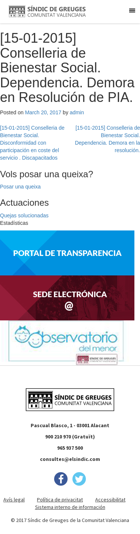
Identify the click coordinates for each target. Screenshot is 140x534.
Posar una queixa (20, 187)
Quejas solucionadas (24, 215)
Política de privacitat (60, 499)
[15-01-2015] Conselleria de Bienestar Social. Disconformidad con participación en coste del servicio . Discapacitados (32, 143)
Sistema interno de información (70, 507)
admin (77, 112)
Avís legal (14, 499)
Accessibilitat (110, 499)
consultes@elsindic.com (70, 459)
